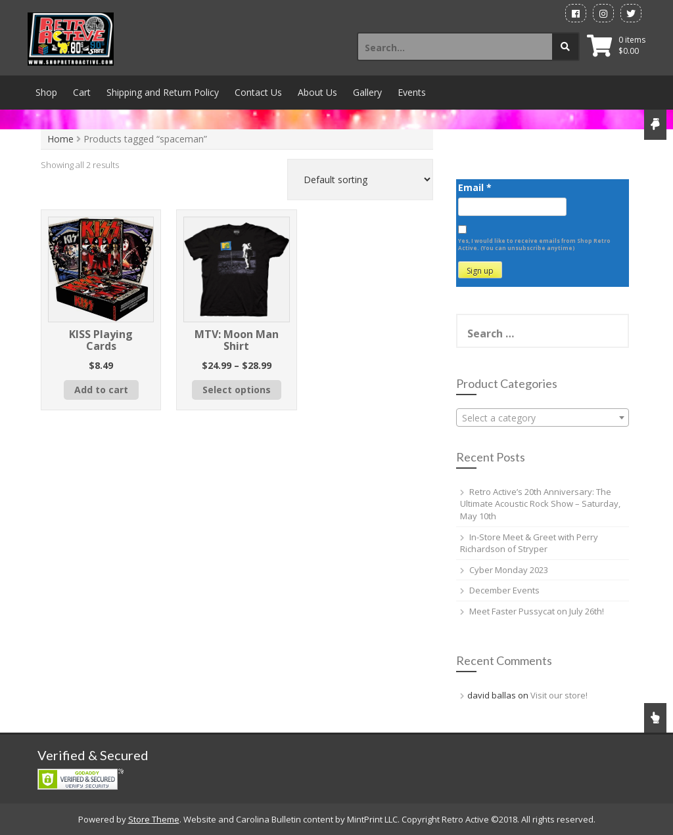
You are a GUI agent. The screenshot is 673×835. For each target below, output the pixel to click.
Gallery (367, 92)
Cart (82, 92)
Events (412, 92)
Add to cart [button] (101, 389)
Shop (46, 92)
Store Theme (153, 819)
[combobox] (542, 417)
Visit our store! (559, 695)
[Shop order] (360, 179)
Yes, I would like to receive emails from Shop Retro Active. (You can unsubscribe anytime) (534, 244)
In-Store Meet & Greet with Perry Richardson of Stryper (529, 543)
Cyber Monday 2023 (508, 570)
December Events (504, 590)
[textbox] (542, 418)
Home (60, 139)
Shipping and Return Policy (162, 92)
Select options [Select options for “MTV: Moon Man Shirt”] (236, 389)
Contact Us (258, 92)
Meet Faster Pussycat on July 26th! (536, 611)
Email (475, 187)
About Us (317, 92)
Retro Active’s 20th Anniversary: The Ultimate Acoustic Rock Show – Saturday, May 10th (540, 504)
